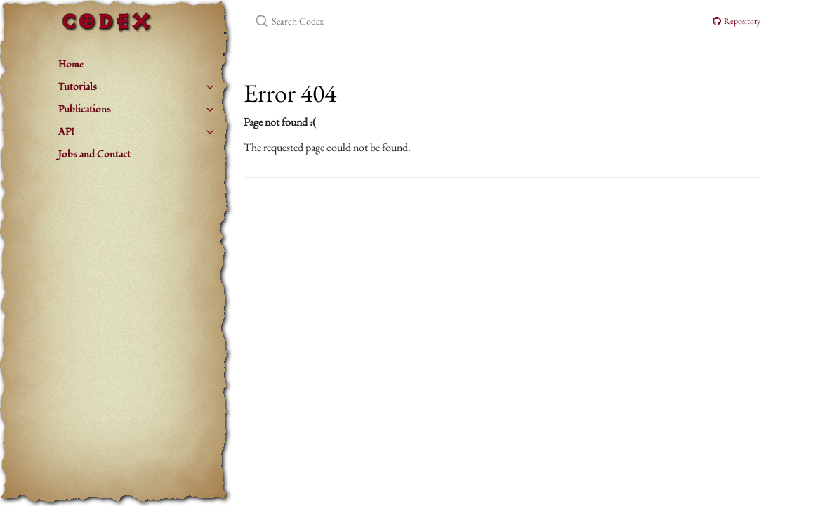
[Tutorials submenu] (210, 87)
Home (71, 64)
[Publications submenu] (210, 109)
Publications (84, 109)
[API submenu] (210, 132)
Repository (736, 21)
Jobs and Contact (94, 154)
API (66, 131)
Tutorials (77, 86)
